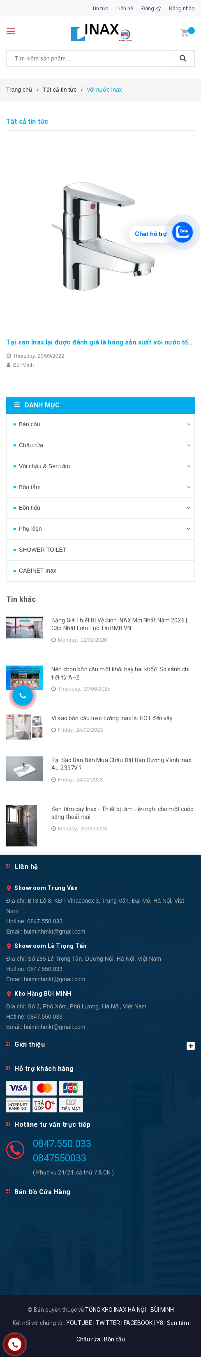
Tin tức (100, 8)
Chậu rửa (31, 445)
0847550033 (59, 1158)
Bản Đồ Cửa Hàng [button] (42, 1192)
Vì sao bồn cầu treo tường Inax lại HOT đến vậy (112, 718)
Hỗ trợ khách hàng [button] (44, 1069)
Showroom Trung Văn (46, 888)
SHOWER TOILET (42, 549)
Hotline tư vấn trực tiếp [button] (52, 1124)
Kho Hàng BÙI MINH (43, 993)
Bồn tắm (30, 487)
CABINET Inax (37, 570)
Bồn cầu (114, 1339)
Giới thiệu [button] (104, 1045)
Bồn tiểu (29, 507)
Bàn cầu (29, 424)
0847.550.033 (44, 921)
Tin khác (21, 599)
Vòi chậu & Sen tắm (44, 466)
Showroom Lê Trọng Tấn (50, 946)
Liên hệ (124, 8)
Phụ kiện (30, 528)
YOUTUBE (79, 1323)
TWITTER (108, 1323)
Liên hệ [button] (26, 867)
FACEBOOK (138, 1323)
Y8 (159, 1323)
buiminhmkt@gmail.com (54, 931)
